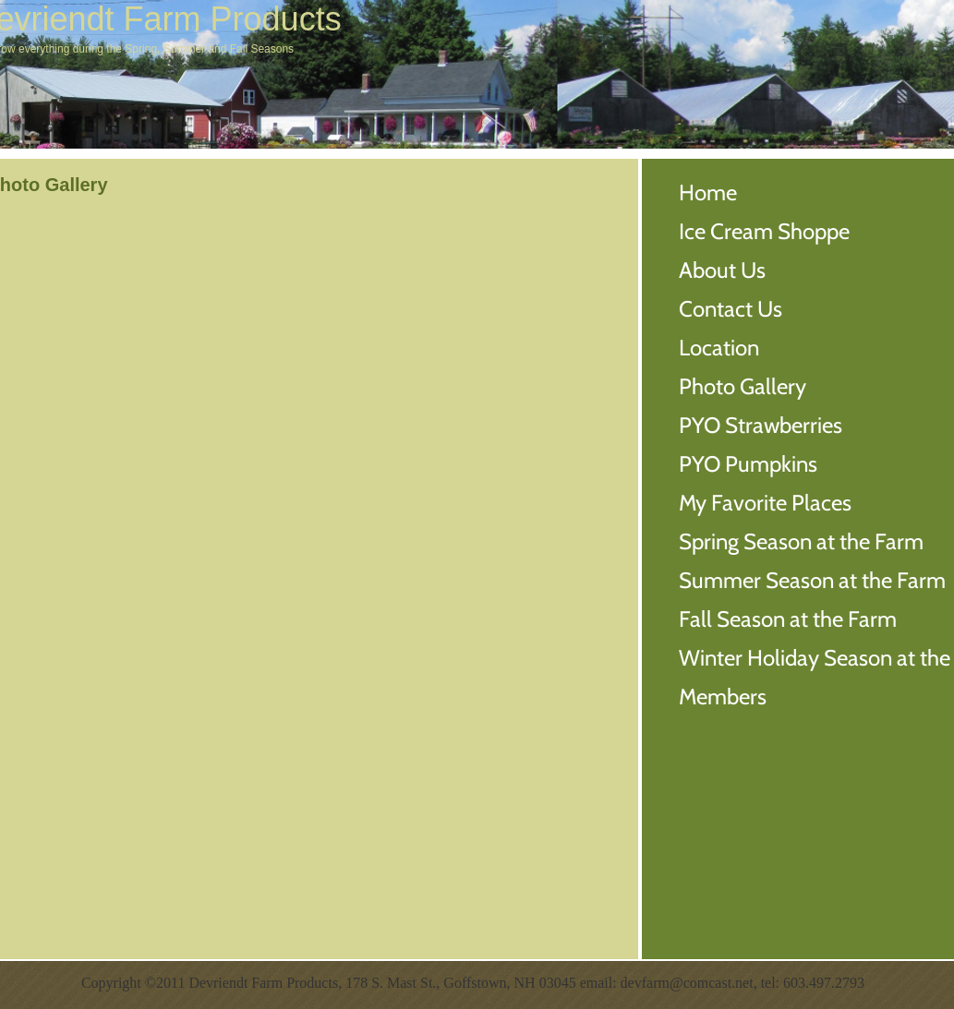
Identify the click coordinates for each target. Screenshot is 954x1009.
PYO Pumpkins (748, 463)
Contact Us (730, 308)
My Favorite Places (765, 502)
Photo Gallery (742, 386)
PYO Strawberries (760, 425)
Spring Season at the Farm (801, 541)
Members (723, 696)
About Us (722, 270)
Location (719, 347)
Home (708, 192)
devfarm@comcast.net (687, 983)
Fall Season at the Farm (788, 619)
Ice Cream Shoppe (764, 231)
